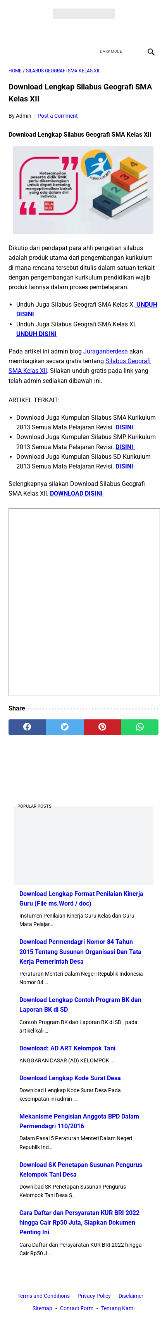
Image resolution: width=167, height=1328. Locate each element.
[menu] (13, 51)
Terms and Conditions (43, 1296)
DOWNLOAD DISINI (77, 493)
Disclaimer (131, 1296)
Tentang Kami (117, 1308)
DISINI (124, 427)
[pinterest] (102, 727)
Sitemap (42, 1308)
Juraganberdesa (105, 351)
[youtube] (92, 31)
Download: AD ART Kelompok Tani (67, 1048)
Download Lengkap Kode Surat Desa (70, 1078)
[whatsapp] (139, 727)
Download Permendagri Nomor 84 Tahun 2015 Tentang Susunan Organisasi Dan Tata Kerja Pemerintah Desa (80, 951)
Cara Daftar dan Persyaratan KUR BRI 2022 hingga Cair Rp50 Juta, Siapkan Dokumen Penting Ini (79, 1222)
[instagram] (111, 31)
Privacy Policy (94, 1296)
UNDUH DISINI (36, 334)
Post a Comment (58, 116)
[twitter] (74, 31)
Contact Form (76, 1308)
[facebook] (56, 31)
